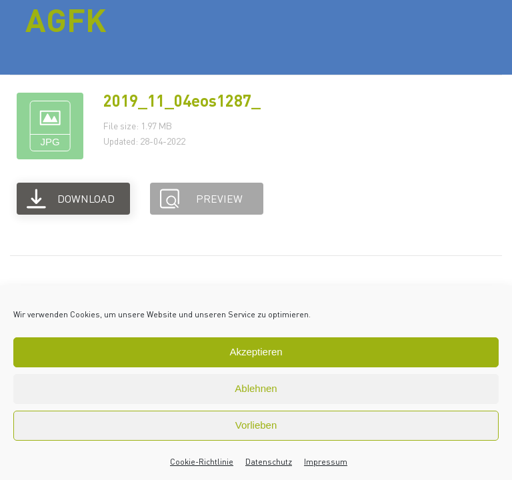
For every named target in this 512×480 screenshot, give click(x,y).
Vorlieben (256, 425)
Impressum (325, 462)
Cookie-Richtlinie (201, 462)
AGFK (66, 19)
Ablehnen (256, 388)
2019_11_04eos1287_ (182, 100)
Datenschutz (268, 462)
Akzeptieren (255, 351)
